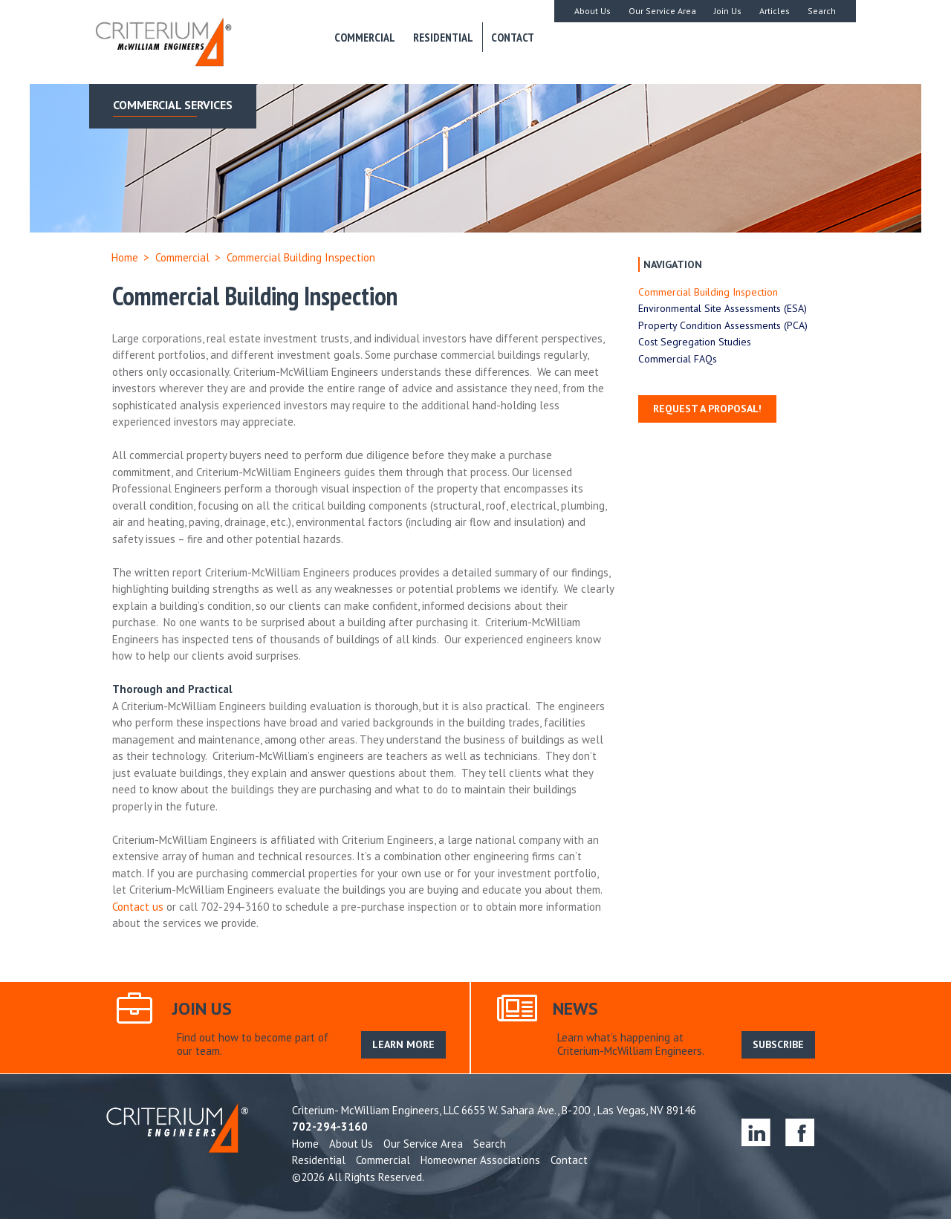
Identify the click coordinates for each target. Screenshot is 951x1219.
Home (124, 257)
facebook (799, 1131)
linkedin (755, 1131)
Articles (774, 10)
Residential (443, 37)
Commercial (364, 37)
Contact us (137, 907)
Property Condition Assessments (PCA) (723, 325)
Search (822, 10)
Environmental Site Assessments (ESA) (722, 308)
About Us (592, 10)
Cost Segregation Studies (694, 341)
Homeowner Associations (480, 1160)
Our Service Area (662, 10)
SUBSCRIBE (778, 1044)
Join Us (727, 10)
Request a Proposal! (707, 408)
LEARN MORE (403, 1044)
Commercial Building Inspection (708, 292)
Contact (512, 37)
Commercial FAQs (677, 358)
